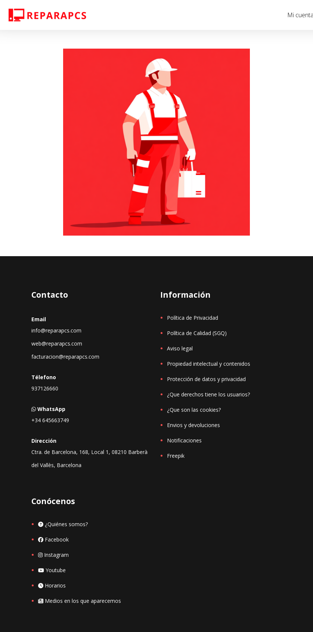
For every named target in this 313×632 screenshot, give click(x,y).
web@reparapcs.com (56, 343)
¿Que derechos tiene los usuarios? (208, 394)
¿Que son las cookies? (194, 409)
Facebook (53, 539)
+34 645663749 (50, 420)
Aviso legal (180, 348)
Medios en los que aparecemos (79, 600)
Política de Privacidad (192, 317)
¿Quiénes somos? (63, 524)
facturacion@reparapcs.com (65, 356)
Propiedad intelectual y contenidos (208, 363)
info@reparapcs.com (56, 330)
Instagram (53, 554)
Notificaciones (184, 440)
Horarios (52, 585)
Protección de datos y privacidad (206, 379)
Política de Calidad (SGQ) (197, 333)
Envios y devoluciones (193, 425)
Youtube (52, 570)
